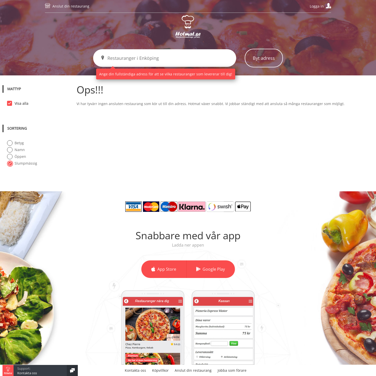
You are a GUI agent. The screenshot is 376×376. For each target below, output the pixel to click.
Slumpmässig (22, 163)
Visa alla (20, 103)
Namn (16, 149)
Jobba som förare (232, 370)
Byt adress (264, 58)
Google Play (214, 269)
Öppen (16, 156)
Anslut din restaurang (70, 6)
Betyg (15, 142)
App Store (166, 269)
